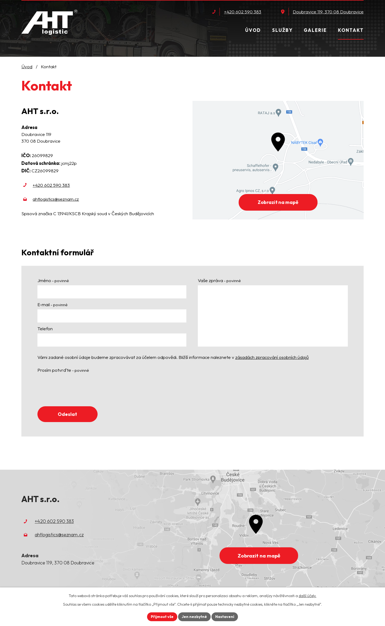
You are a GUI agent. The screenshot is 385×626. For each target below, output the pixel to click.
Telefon (45, 328)
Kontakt (351, 30)
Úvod (253, 30)
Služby (282, 30)
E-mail (52, 304)
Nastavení (224, 616)
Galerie (315, 30)
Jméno (53, 280)
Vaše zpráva (219, 280)
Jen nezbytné (194, 616)
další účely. (307, 595)
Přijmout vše (162, 616)
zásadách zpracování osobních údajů (272, 357)
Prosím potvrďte (63, 370)
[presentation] (78, 388)
